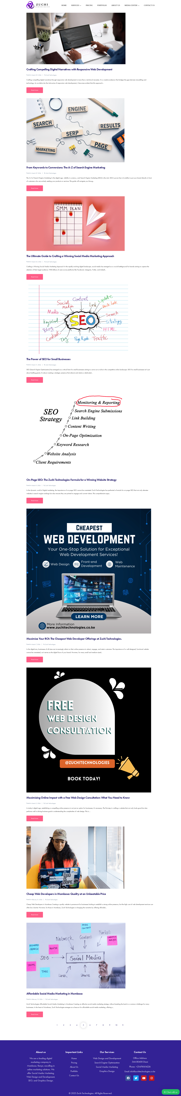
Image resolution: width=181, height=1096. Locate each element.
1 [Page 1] (57, 1025)
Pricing (89, 5)
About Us (115, 5)
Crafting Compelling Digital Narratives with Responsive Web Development (69, 69)
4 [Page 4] (76, 1025)
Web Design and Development (107, 1058)
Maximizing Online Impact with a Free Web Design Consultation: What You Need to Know (78, 798)
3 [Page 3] (70, 1025)
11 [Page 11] (123, 1025)
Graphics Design (107, 1071)
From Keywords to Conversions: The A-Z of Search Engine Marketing (65, 167)
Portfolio (102, 5)
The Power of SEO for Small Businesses (48, 359)
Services (75, 5)
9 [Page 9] (109, 1025)
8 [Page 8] (103, 1025)
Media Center (131, 5)
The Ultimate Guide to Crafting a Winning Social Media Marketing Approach (70, 256)
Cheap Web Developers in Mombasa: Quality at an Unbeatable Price (66, 894)
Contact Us (149, 5)
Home (64, 5)
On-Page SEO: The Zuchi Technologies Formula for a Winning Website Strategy (71, 480)
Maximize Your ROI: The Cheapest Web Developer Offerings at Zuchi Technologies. (74, 639)
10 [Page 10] (116, 1025)
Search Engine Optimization (107, 1062)
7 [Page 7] (96, 1025)
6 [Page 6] (89, 1025)
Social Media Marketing (107, 1066)
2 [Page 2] (63, 1025)
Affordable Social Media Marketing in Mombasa (54, 993)
